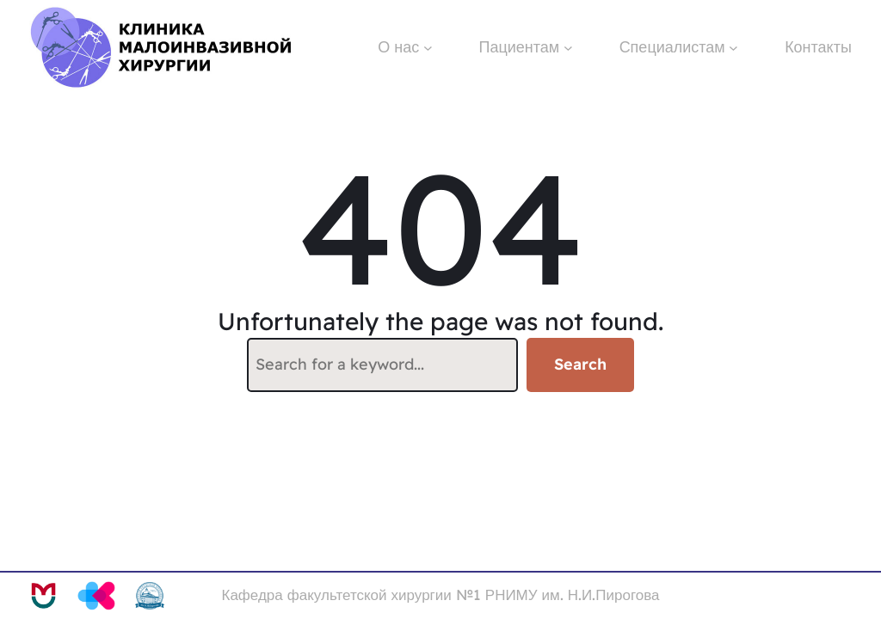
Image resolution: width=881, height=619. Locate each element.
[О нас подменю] (428, 47)
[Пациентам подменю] (568, 47)
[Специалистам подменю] (733, 47)
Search (580, 364)
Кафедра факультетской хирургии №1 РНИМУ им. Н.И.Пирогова (441, 594)
